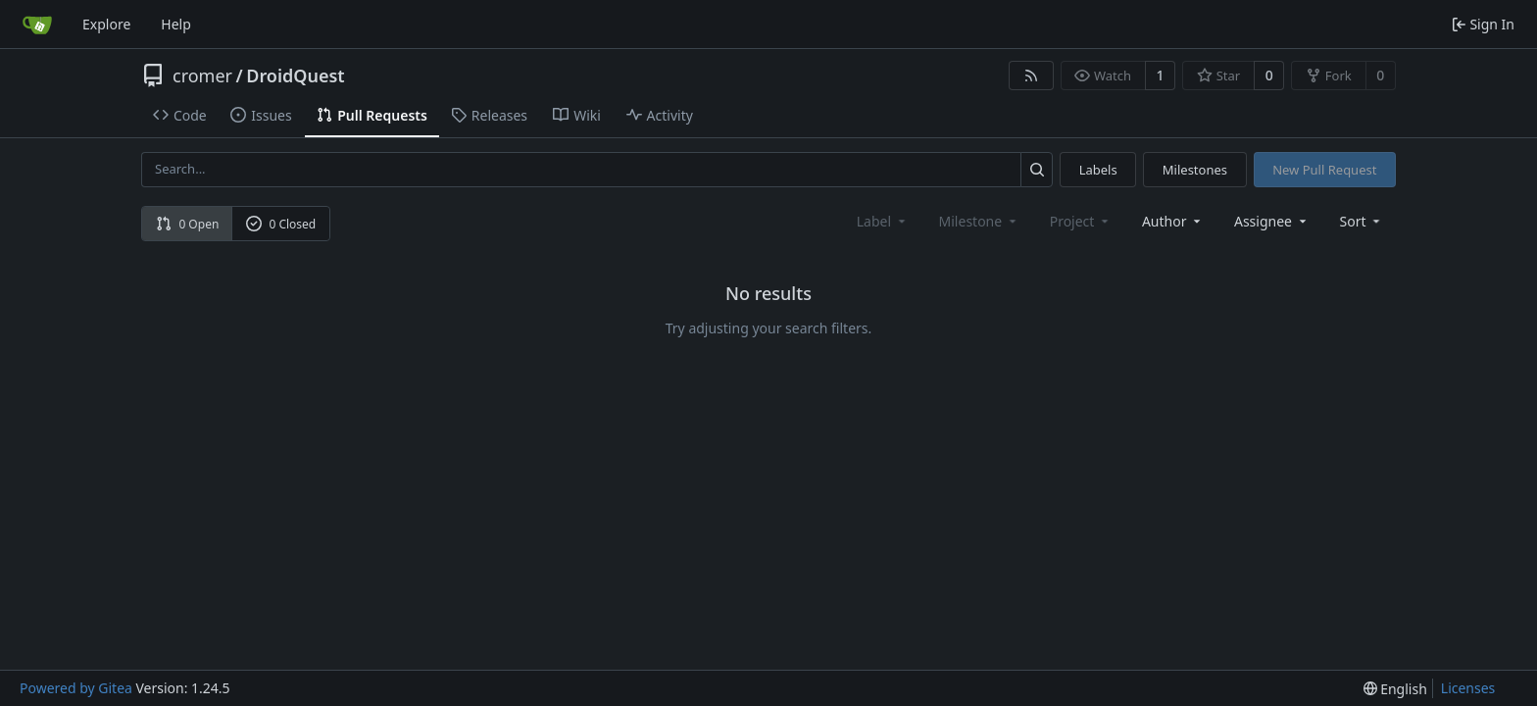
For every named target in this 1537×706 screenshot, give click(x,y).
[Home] (37, 24)
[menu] (1362, 221)
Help (176, 24)
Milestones (1195, 169)
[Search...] (1036, 169)
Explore (106, 24)
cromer (202, 75)
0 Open (188, 224)
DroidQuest (295, 75)
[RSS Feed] (1031, 75)
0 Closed (281, 224)
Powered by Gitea (76, 688)
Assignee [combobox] (1272, 221)
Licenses (1468, 688)
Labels (1098, 169)
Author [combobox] (1173, 221)
